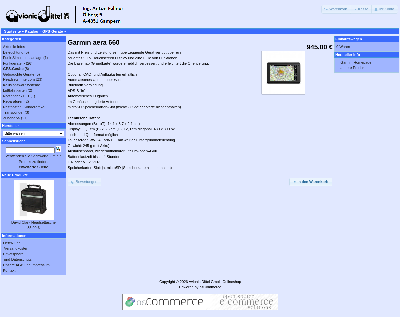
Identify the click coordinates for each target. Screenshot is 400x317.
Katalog (31, 31)
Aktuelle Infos (14, 47)
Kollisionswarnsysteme (21, 85)
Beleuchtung (13, 52)
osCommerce (210, 287)
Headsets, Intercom (19, 79)
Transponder (13, 112)
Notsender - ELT (16, 96)
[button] (336, 9)
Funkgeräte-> (14, 63)
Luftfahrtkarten (15, 90)
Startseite (12, 31)
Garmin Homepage (355, 62)
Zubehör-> (11, 118)
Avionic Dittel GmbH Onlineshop (215, 282)
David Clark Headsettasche (33, 222)
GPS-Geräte (52, 31)
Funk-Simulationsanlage (22, 58)
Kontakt (9, 270)
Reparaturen (13, 101)
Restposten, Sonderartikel (24, 107)
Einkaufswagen (348, 39)
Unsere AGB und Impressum (26, 265)
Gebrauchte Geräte (18, 74)
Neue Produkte (15, 175)
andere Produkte (353, 68)
